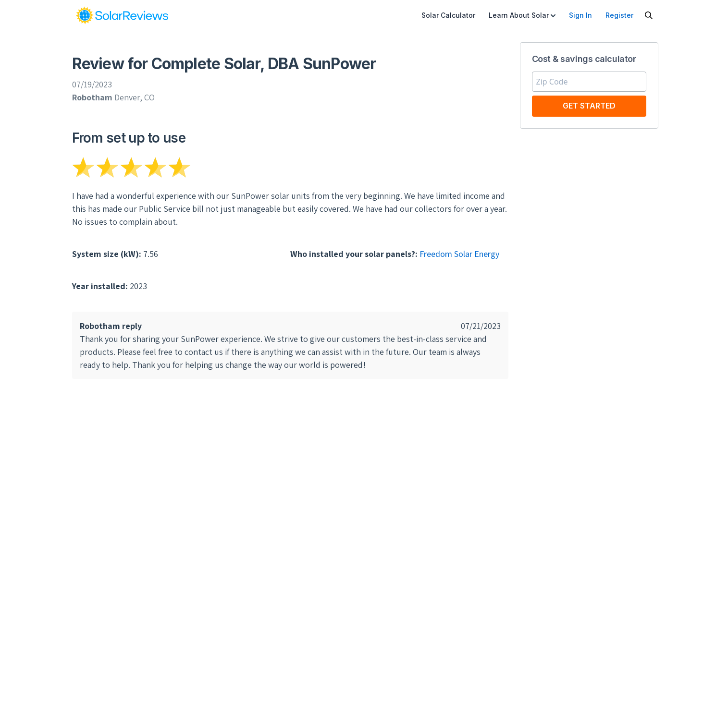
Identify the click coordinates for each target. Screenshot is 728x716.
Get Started (589, 105)
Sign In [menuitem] (580, 15)
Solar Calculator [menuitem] (448, 15)
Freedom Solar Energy (459, 253)
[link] (122, 15)
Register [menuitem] (619, 15)
